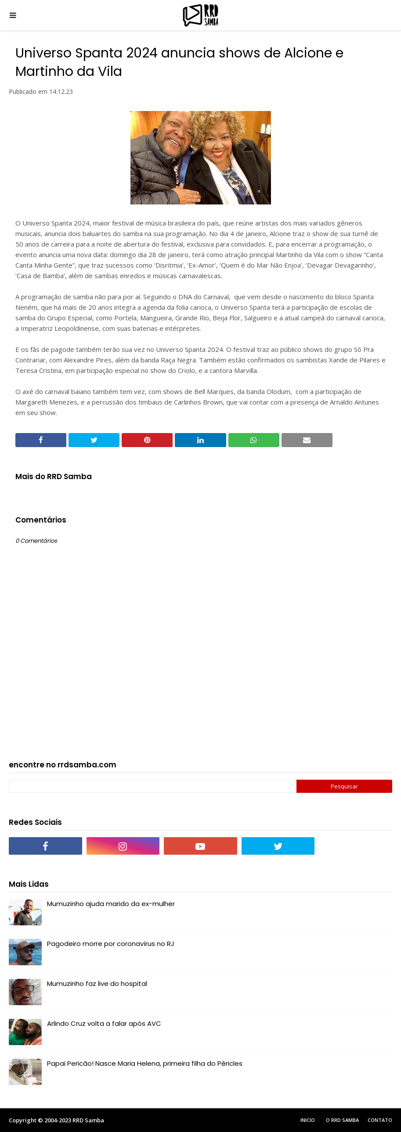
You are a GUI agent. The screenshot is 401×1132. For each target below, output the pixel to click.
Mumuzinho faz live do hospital (97, 983)
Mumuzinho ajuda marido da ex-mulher (111, 903)
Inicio (307, 1120)
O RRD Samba (342, 1120)
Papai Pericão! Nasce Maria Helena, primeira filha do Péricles (144, 1063)
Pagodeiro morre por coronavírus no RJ (110, 943)
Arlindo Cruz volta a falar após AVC (104, 1023)
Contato (380, 1120)
